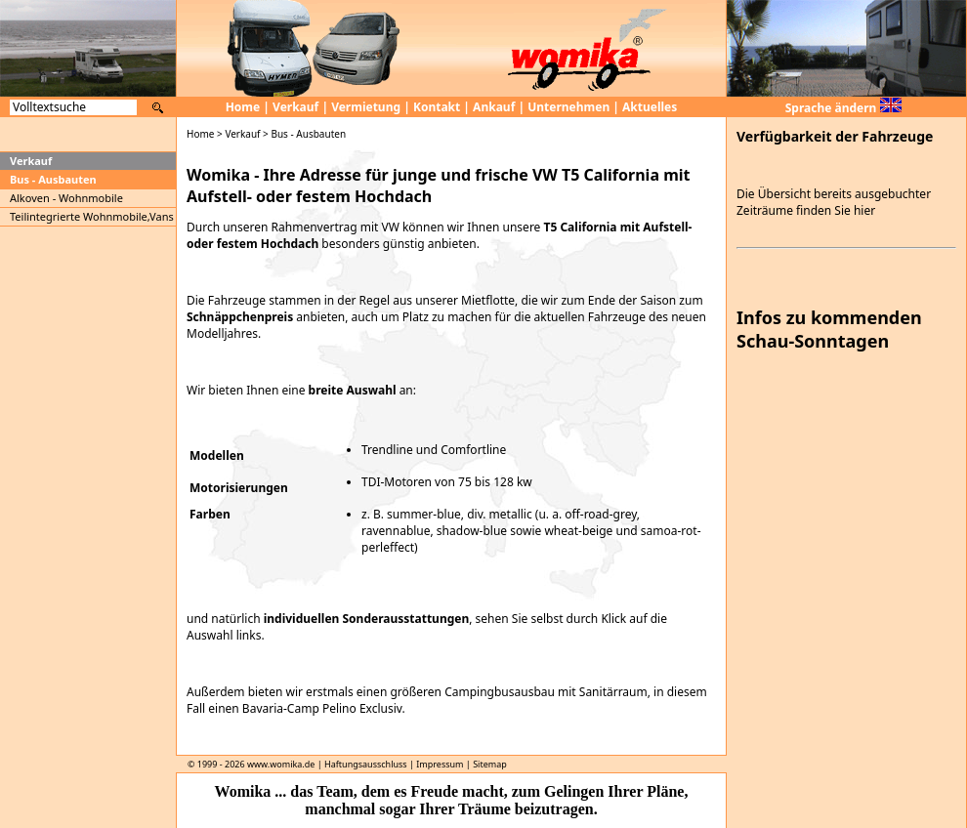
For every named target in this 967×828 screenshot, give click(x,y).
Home (243, 107)
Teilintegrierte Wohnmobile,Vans (92, 216)
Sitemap (490, 764)
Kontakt (436, 107)
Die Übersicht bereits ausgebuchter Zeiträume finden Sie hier (833, 202)
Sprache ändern (843, 108)
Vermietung (365, 107)
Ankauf (494, 107)
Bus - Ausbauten (53, 179)
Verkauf (295, 107)
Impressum (439, 764)
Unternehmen (568, 107)
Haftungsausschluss (365, 764)
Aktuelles (649, 107)
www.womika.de (281, 764)
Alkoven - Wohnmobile (66, 197)
